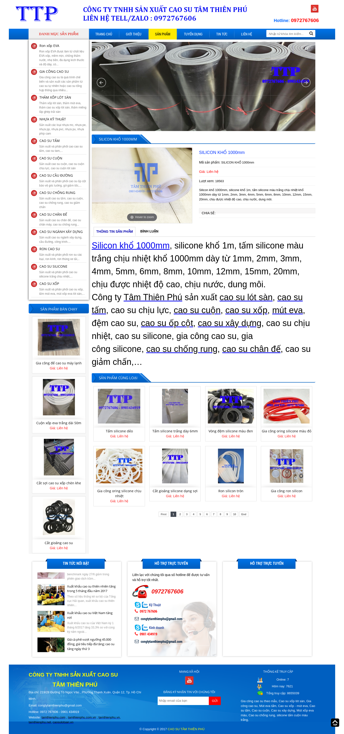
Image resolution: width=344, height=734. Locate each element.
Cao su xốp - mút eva (293, 706)
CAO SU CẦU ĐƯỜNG (56, 175)
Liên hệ (246, 34)
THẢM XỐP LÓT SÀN (55, 97)
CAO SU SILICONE (53, 266)
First (164, 514)
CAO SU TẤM (49, 140)
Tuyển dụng (193, 34)
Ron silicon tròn (230, 491)
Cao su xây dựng (283, 710)
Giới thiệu (133, 34)
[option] (142, 185)
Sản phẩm (162, 34)
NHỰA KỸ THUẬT (52, 119)
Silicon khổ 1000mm (131, 245)
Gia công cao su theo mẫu (259, 701)
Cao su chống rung (262, 715)
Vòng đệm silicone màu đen (231, 431)
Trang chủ (103, 34)
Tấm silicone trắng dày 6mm (175, 431)
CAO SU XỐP (49, 283)
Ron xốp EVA (49, 45)
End (243, 514)
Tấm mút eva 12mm (59, 362)
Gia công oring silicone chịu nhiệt (119, 493)
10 (234, 514)
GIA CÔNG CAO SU (54, 71)
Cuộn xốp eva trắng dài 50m (58, 482)
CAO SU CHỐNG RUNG (57, 192)
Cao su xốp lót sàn (292, 701)
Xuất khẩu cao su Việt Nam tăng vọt (90, 634)
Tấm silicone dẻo (119, 431)
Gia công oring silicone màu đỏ (286, 431)
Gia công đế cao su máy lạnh (59, 422)
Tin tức (221, 34)
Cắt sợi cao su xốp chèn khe (59, 542)
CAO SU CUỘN (50, 158)
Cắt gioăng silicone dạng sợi (175, 491)
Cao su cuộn (260, 710)
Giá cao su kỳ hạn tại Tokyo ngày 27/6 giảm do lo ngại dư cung (90, 581)
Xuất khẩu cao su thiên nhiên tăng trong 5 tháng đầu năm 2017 (91, 608)
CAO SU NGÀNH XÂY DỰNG (61, 231)
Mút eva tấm (267, 706)
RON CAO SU (49, 249)
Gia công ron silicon (286, 491)
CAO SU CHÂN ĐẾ (53, 214)
